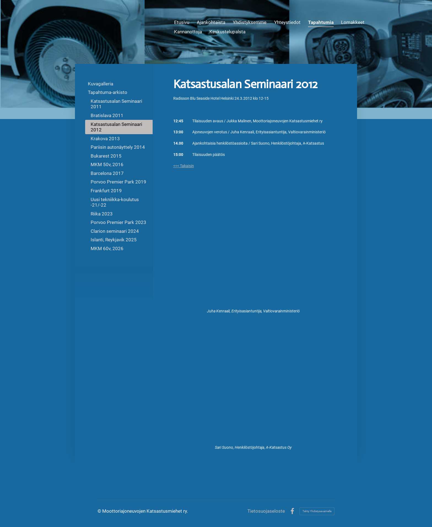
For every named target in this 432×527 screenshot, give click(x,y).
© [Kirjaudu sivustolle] (100, 511)
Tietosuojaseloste (266, 511)
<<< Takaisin (183, 166)
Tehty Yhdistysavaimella (317, 511)
